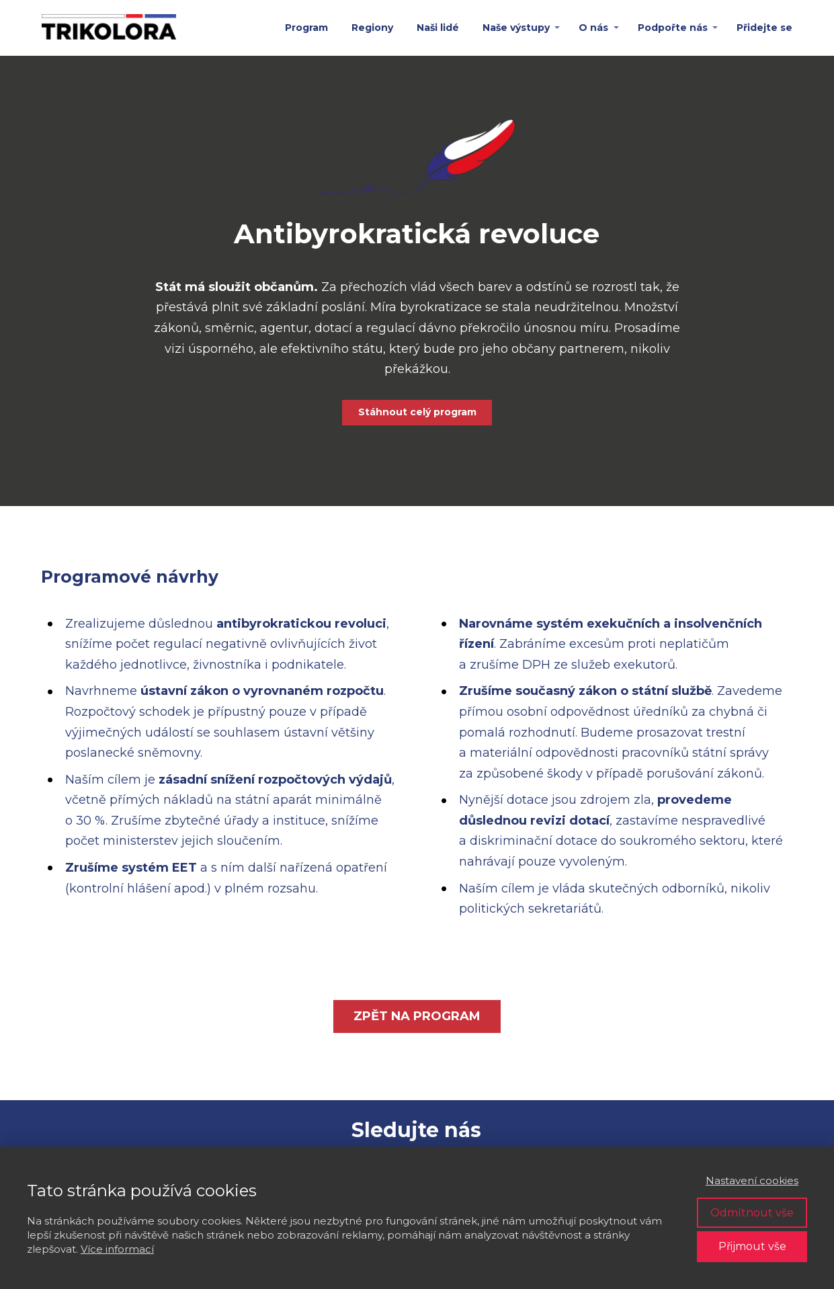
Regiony (372, 28)
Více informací (117, 1249)
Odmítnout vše (752, 1212)
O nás (593, 28)
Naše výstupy (516, 28)
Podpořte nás (673, 28)
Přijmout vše (752, 1246)
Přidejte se (764, 28)
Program (306, 28)
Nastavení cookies (752, 1180)
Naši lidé (438, 28)
